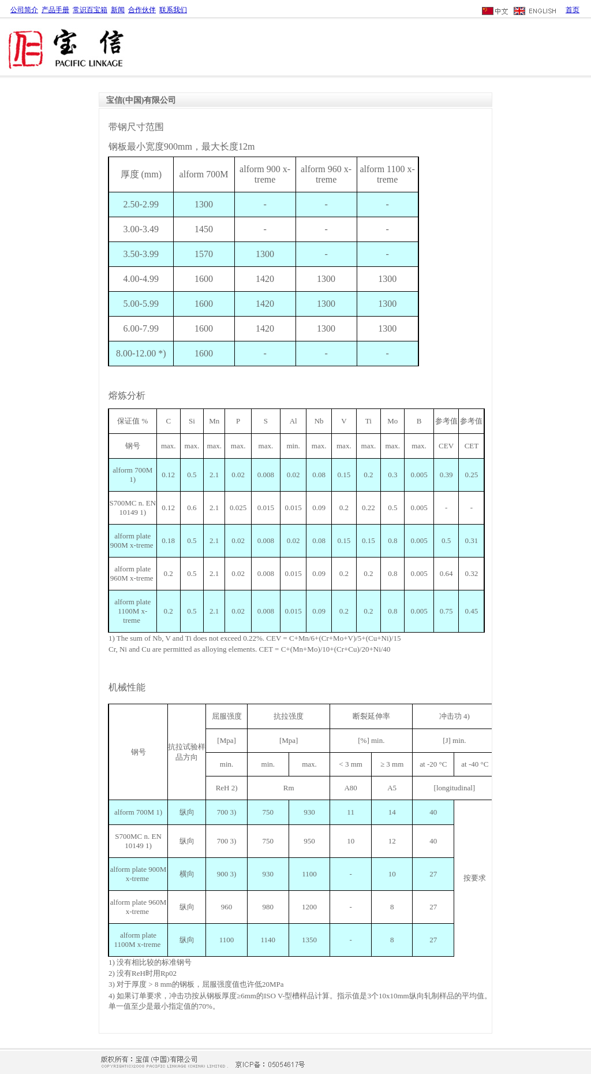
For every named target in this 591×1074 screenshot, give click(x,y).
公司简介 (24, 10)
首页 (572, 10)
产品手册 (55, 10)
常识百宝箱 (90, 10)
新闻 (118, 10)
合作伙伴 (142, 10)
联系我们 (173, 10)
